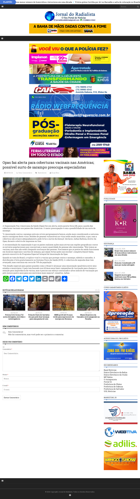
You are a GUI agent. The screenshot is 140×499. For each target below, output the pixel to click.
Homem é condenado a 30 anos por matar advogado (125, 264)
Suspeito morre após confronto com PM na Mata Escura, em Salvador (125, 277)
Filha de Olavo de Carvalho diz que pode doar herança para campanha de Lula (38, 317)
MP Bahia (108, 377)
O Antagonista (110, 379)
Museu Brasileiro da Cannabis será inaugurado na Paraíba (88, 317)
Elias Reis (55, 173)
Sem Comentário (25, 173)
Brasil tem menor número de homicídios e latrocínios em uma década (43, 2)
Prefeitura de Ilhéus (113, 384)
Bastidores (42, 173)
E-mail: (5, 385)
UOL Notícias (110, 391)
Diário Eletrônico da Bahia (115, 372)
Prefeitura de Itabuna (113, 386)
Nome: (5, 375)
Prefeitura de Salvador (114, 389)
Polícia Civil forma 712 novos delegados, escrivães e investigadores (14, 317)
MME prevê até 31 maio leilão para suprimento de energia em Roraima (63, 317)
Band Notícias (110, 370)
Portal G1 (108, 382)
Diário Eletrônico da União (115, 375)
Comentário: (7, 349)
